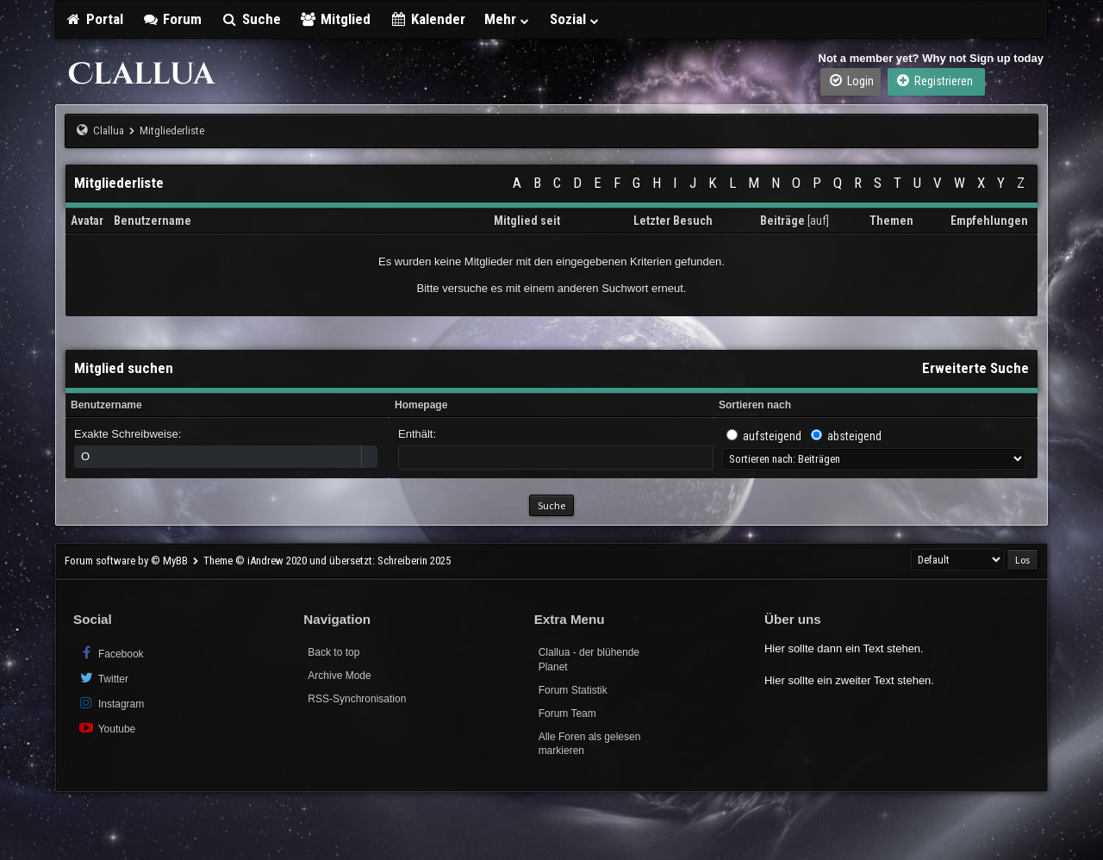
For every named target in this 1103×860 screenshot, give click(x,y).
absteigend (854, 436)
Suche (251, 19)
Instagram (111, 702)
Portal (94, 19)
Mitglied (335, 19)
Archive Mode (339, 676)
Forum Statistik (573, 690)
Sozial (575, 19)
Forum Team (567, 713)
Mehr (507, 19)
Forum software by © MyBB (127, 560)
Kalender (427, 19)
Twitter (103, 677)
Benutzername (106, 405)
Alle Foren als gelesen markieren (590, 744)
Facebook (111, 652)
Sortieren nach (755, 405)
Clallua (108, 130)
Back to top (333, 652)
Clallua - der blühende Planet (589, 659)
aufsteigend (772, 436)
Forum (172, 19)
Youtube (106, 727)
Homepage (421, 405)
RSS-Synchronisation (357, 699)
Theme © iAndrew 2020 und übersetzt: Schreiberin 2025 (327, 560)
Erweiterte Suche (975, 368)
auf (818, 220)
